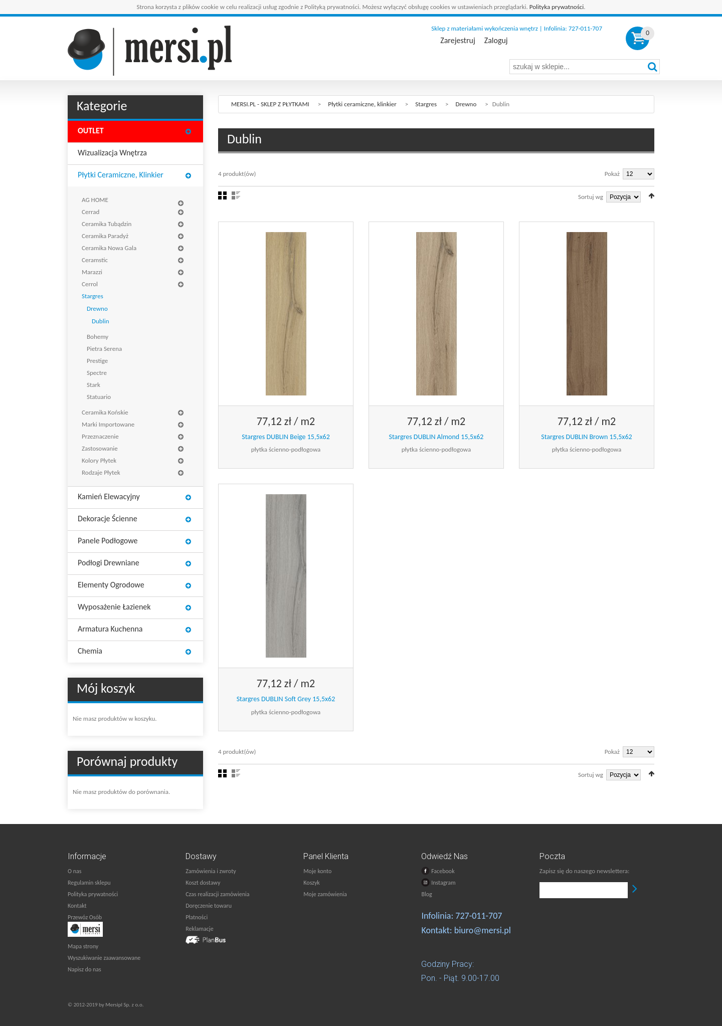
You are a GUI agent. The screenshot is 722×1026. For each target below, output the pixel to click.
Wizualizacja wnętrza (112, 152)
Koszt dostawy (203, 882)
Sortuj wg (590, 196)
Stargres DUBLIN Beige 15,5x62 (286, 437)
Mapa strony (83, 946)
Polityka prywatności (556, 7)
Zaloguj (496, 40)
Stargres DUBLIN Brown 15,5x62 (586, 437)
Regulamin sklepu (89, 882)
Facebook (437, 871)
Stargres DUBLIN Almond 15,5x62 (436, 437)
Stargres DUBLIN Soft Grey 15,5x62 (286, 699)
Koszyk (311, 882)
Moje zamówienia (324, 894)
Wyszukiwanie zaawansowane (104, 957)
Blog (426, 894)
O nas (74, 871)
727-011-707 (478, 915)
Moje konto (317, 871)
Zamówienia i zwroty (211, 871)
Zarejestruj (457, 40)
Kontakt (77, 905)
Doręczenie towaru (209, 905)
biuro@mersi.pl (482, 930)
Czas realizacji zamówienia (217, 894)
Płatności (197, 917)
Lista (236, 195)
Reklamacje (199, 928)
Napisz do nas (84, 969)
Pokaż (612, 173)
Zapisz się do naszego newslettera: (584, 871)
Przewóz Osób (85, 917)
